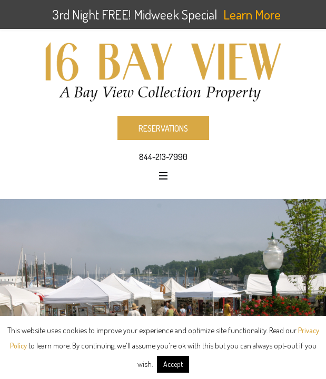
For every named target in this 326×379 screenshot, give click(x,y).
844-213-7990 (163, 157)
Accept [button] (173, 364)
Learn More (252, 14)
